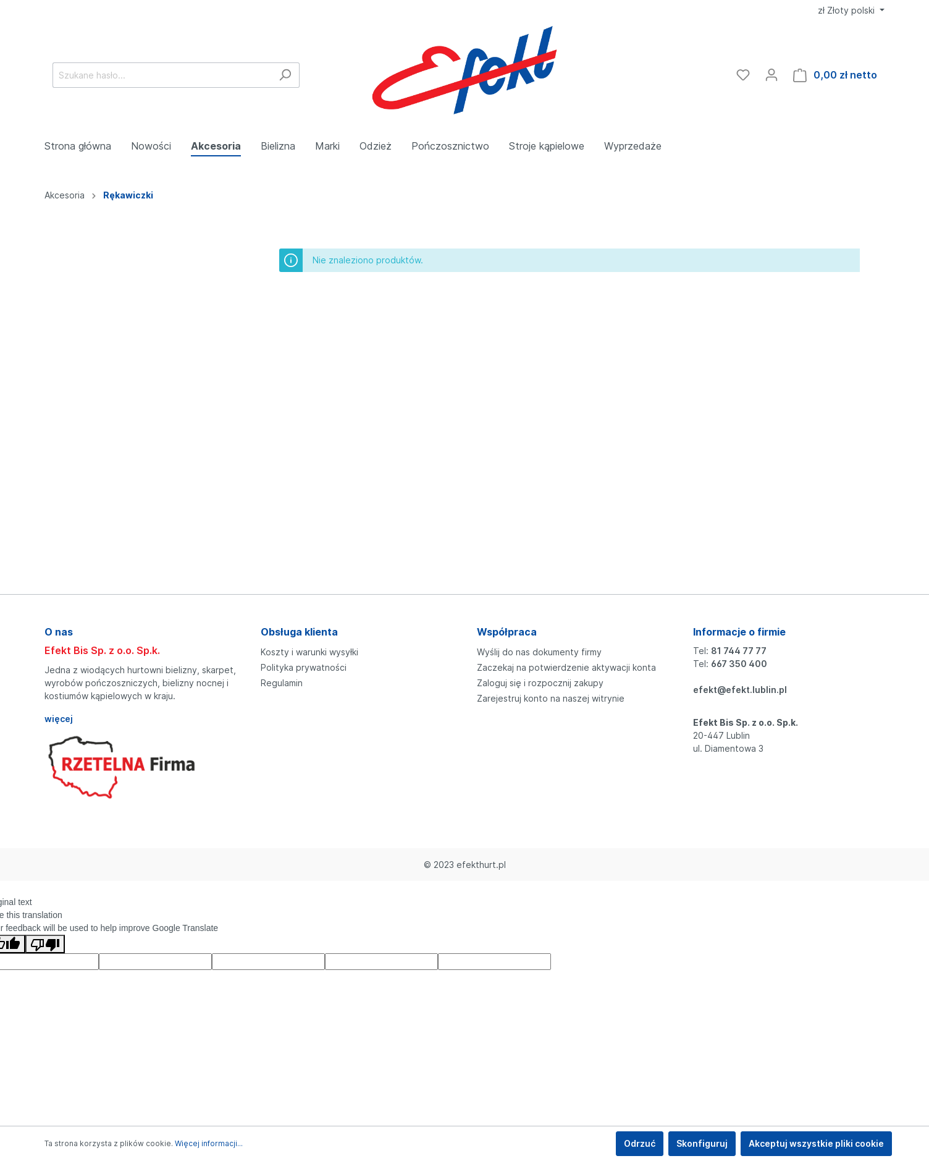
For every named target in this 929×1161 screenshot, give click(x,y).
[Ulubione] (743, 75)
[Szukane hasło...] (162, 75)
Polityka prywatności (304, 667)
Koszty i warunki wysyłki (309, 652)
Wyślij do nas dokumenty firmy (539, 652)
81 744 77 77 (739, 650)
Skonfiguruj (702, 1143)
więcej (58, 718)
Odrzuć (639, 1143)
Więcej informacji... (209, 1143)
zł (847, 10)
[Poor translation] (45, 944)
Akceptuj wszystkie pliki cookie (816, 1143)
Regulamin (282, 683)
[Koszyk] (835, 75)
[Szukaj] (285, 75)
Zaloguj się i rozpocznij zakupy (540, 683)
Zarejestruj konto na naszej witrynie (550, 698)
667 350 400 (739, 663)
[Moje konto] (771, 75)
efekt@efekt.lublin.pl (740, 689)
